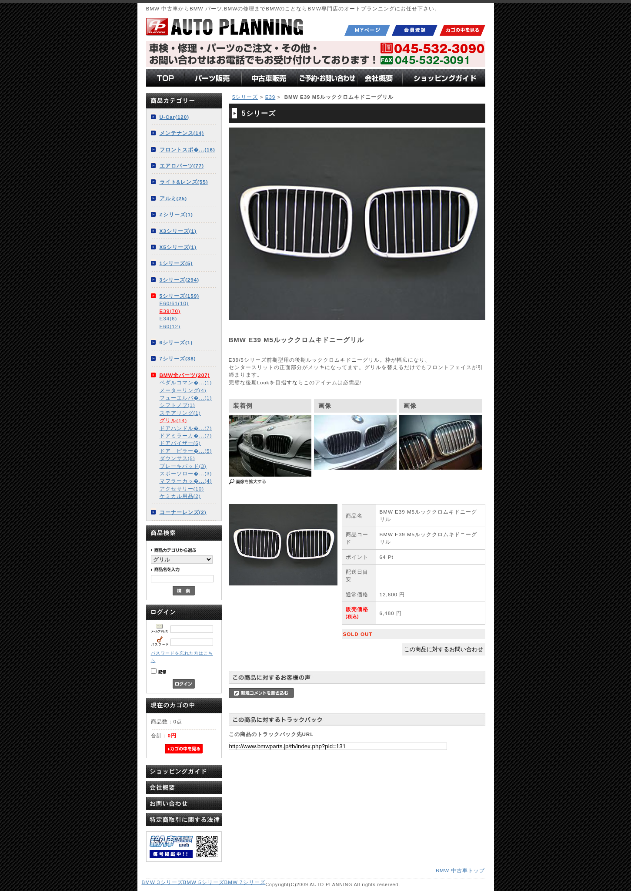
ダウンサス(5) (177, 458)
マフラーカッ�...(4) (186, 481)
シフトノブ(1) (177, 405)
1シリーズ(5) (176, 263)
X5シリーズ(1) (178, 247)
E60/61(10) (174, 303)
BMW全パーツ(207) (185, 375)
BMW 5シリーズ (203, 882)
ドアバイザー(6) (180, 443)
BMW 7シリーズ (245, 882)
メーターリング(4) (183, 390)
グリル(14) (173, 420)
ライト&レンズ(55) (184, 182)
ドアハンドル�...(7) (186, 428)
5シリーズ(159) (180, 296)
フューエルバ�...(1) (186, 397)
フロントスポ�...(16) (187, 149)
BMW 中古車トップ (460, 870)
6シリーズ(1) (176, 342)
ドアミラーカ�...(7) (186, 435)
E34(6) (168, 318)
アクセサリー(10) (182, 488)
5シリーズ (245, 97)
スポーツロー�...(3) (186, 473)
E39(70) (170, 311)
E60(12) (170, 326)
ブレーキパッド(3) (183, 466)
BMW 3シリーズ (162, 882)
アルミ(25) (173, 198)
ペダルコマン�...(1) (186, 382)
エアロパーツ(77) (182, 165)
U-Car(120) (175, 117)
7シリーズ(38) (178, 358)
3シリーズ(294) (180, 279)
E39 (270, 97)
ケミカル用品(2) (180, 496)
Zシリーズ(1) (176, 214)
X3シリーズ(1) (178, 231)
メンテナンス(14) (182, 133)
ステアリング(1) (180, 413)
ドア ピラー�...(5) (186, 451)
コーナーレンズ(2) (183, 512)
